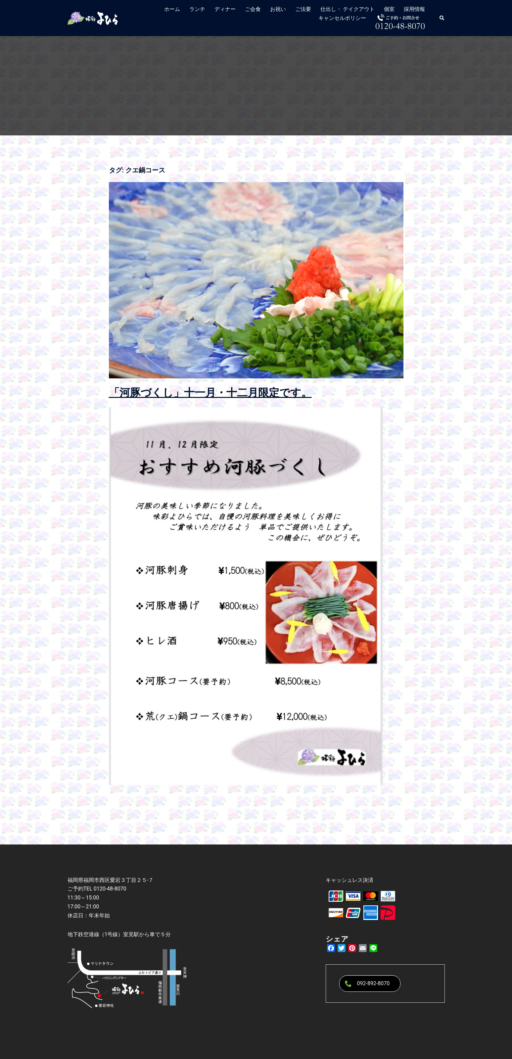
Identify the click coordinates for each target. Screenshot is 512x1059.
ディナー (225, 9)
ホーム (172, 9)
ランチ (197, 9)
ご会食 (253, 9)
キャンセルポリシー (342, 18)
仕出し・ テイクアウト (347, 9)
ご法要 (303, 9)
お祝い (278, 9)
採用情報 (414, 9)
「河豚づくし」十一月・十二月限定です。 (210, 392)
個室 (389, 9)
